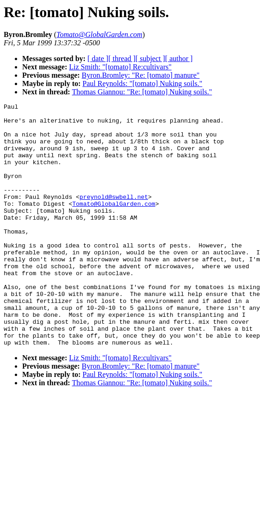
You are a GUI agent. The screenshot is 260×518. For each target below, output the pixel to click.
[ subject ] (150, 58)
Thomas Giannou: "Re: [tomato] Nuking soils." (142, 92)
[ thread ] (122, 58)
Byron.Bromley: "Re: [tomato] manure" (141, 75)
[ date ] (97, 58)
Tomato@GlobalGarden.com (113, 224)
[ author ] (179, 58)
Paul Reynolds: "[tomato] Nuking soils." (142, 83)
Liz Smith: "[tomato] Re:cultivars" (120, 67)
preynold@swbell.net (114, 216)
